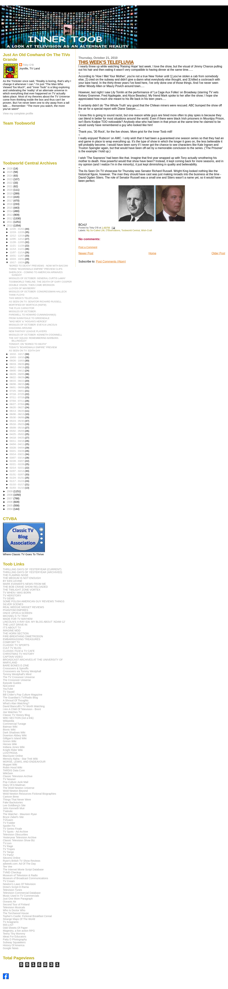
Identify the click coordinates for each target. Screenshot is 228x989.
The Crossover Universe (17, 680)
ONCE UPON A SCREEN (17, 613)
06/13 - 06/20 (17, 411)
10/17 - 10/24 (17, 262)
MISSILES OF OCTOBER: (23, 311)
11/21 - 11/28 (17, 245)
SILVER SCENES (13, 604)
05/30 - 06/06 (17, 417)
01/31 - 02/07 (17, 474)
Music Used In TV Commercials (21, 895)
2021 (10, 186)
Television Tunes (12, 889)
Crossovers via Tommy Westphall (22, 671)
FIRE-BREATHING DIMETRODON (23, 636)
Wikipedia (8, 720)
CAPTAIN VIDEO (13, 656)
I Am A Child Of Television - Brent (22, 709)
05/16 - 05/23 (17, 424)
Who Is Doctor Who (14, 910)
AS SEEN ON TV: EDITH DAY (24, 350)
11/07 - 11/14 (17, 252)
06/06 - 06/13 (17, 414)
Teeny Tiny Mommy (14, 933)
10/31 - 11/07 (17, 255)
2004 (10, 509)
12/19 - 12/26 (17, 232)
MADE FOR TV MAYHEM (17, 618)
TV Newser (9, 779)
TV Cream (9, 881)
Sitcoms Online (11, 857)
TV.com (7, 843)
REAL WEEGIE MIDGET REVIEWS (23, 607)
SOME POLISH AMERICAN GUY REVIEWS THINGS (33, 601)
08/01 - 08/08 (17, 387)
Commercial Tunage (14, 723)
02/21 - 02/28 (17, 464)
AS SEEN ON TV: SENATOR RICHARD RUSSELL (35, 301)
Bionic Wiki (9, 729)
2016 (10, 204)
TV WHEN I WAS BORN (17, 592)
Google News (10, 948)
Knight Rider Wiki (13, 750)
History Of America (13, 945)
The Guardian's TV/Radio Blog (20, 697)
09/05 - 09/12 (17, 370)
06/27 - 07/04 (17, 404)
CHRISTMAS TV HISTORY (18, 653)
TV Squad (8, 691)
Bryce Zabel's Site (13, 817)
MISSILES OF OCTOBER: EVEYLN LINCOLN (33, 324)
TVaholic (8, 811)
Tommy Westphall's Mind (17, 674)
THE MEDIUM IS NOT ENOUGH (22, 578)
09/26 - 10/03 (17, 360)
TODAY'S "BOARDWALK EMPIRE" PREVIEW (33, 347)
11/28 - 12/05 (17, 242)
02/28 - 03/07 (17, 461)
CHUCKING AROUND (20, 328)
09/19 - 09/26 (17, 364)
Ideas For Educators (14, 936)
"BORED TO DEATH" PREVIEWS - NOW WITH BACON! (38, 265)
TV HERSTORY (12, 595)
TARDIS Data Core (14, 770)
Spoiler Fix (9, 825)
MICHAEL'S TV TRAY (15, 615)
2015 (10, 207)
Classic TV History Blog (16, 715)
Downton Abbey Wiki (15, 735)
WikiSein (8, 773)
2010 (10, 225)
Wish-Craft (146, 230)
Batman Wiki (10, 726)
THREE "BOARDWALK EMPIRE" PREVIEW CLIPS (35, 269)
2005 (10, 505)
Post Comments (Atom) (111, 261)
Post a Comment (87, 247)
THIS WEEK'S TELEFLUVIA (106, 62)
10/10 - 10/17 (17, 354)
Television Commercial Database (22, 892)
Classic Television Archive (17, 776)
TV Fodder (9, 822)
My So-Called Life (96, 230)
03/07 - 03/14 (17, 457)
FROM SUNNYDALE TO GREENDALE (29, 318)
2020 (10, 189)
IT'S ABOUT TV (12, 627)
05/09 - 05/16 (17, 427)
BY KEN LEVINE (12, 580)
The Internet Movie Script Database (23, 869)
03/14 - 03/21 (17, 454)
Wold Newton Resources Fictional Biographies (29, 793)
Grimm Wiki (9, 741)
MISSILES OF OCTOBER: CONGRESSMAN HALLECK (38, 291)
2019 (10, 193)
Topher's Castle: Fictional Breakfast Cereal (27, 916)
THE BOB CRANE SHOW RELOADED (25, 586)
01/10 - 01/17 (17, 484)
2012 (10, 218)
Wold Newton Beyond (15, 790)
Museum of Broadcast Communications (25, 878)
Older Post (218, 253)
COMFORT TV (11, 642)
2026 (10, 168)
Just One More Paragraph (18, 898)
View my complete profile (18, 113)
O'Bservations (113, 230)
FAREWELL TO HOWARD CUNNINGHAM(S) (32, 314)
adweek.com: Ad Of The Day (19, 863)
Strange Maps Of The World (19, 919)
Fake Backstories (13, 802)
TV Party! (8, 854)
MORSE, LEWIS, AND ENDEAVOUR (24, 761)
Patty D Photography (15, 939)
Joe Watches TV (12, 712)
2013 (10, 214)
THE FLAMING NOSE (15, 575)
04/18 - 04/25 (17, 437)
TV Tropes (9, 849)
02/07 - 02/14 (17, 471)
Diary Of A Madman (14, 785)
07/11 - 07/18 (17, 397)
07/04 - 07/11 (17, 400)
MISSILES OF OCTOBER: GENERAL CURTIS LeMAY (37, 278)
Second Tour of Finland (16, 904)
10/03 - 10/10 (17, 357)
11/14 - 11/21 (17, 249)
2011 (10, 221)
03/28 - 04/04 (17, 447)
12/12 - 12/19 (17, 235)
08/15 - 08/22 (17, 380)
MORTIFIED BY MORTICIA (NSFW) (27, 304)
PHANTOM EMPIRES (15, 610)
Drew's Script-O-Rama (16, 887)
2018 (10, 196)
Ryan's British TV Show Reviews (21, 860)
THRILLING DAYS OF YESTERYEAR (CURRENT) (32, 569)
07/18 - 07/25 (17, 394)
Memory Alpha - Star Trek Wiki (20, 758)
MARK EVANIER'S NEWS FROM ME (24, 583)
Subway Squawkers (14, 942)
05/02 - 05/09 (17, 431)
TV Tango (8, 852)
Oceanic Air (9, 901)
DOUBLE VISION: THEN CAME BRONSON (32, 285)
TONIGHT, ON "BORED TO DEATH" (28, 344)
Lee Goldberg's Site (14, 805)
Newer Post (85, 253)
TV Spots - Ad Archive (15, 831)
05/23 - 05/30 (17, 421)
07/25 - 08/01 (17, 390)
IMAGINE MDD (11, 630)
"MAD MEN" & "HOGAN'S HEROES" (28, 321)
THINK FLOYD (16, 294)
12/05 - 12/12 (17, 239)
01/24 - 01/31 (17, 477)
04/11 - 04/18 (17, 441)
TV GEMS (9, 598)
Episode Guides (12, 682)
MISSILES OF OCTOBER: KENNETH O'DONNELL (35, 334)
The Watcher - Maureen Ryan (20, 814)
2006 (10, 501)
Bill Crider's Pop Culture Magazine (22, 694)
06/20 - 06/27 (17, 407)
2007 (10, 498)
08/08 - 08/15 (17, 384)
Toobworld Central (130, 230)
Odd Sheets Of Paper (15, 927)
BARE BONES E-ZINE (16, 665)
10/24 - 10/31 (17, 259)
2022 (10, 182)
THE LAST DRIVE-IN (15, 624)
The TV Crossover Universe (19, 677)
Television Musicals (14, 907)
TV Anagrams (11, 922)
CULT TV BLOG (12, 648)
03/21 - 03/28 (17, 451)
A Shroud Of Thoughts (15, 700)
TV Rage (8, 846)
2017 (10, 200)
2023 (10, 179)
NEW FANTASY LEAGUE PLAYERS (28, 331)
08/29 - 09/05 (17, 374)
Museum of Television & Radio (20, 875)
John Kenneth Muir (14, 808)
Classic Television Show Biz (19, 840)
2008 (10, 494)
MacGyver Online (13, 755)
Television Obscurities (15, 834)
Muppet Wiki (10, 764)
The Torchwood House (16, 913)
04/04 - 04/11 (17, 444)
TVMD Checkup (12, 872)
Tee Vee (7, 866)
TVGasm (8, 819)
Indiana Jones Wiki (14, 747)
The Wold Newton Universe (18, 787)
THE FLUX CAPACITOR (21, 308)
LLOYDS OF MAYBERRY (22, 288)
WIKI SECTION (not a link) (18, 717)
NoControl (9, 685)
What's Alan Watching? (16, 703)
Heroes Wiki (10, 744)
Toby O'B (28, 64)
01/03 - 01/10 (17, 487)
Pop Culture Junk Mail (15, 782)
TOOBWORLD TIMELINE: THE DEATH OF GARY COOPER (40, 281)
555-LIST (8, 924)
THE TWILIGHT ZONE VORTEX (21, 589)
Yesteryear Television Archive (20, 837)
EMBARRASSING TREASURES (21, 639)
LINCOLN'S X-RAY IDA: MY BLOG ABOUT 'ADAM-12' (34, 621)
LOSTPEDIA (10, 752)
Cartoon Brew (11, 796)
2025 (10, 172)
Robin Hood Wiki (12, 767)
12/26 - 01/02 (17, 229)
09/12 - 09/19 (17, 367)
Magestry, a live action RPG (19, 930)
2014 (10, 211)
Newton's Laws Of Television (19, 884)
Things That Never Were (17, 799)
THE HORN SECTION (16, 633)
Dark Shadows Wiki (14, 732)
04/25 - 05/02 (17, 434)
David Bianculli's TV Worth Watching (24, 706)
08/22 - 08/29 (17, 377)
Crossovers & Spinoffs (15, 668)
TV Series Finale (12, 828)
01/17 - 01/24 (17, 481)
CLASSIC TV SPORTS (16, 645)
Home (152, 253)
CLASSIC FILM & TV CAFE (19, 650)
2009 (10, 491)
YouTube (8, 688)
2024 (10, 175)
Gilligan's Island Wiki (15, 738)
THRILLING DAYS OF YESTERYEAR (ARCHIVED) (32, 572)
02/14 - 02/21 (17, 467)
